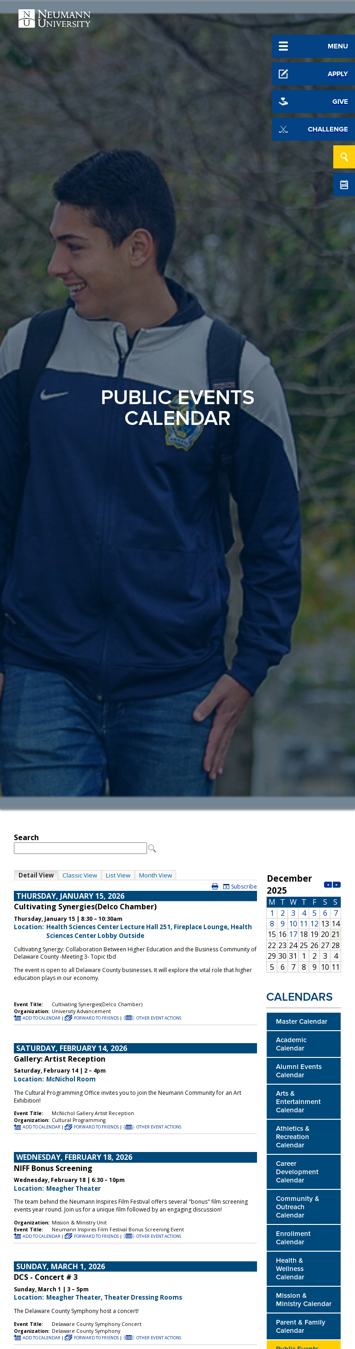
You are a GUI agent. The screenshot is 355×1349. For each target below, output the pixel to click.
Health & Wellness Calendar (290, 1268)
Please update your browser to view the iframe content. (135, 843)
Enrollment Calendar (293, 1238)
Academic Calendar (291, 1044)
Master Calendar (301, 1021)
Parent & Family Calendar (300, 1326)
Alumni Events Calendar (299, 1070)
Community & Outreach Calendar (297, 1206)
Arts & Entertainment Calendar (298, 1101)
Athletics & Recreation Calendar (293, 1136)
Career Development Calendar (297, 1171)
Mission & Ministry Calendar (303, 1299)
